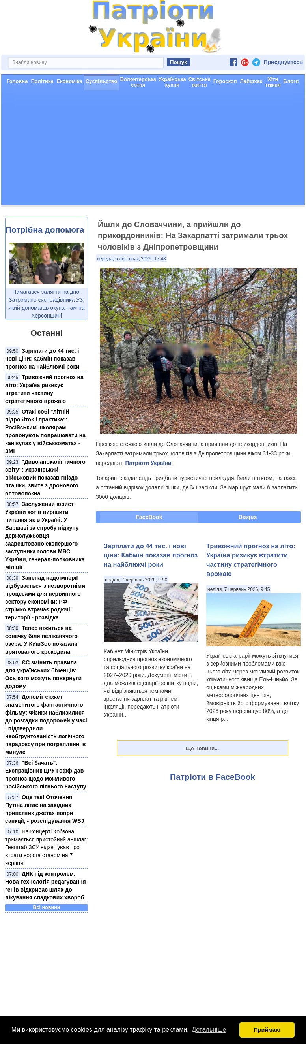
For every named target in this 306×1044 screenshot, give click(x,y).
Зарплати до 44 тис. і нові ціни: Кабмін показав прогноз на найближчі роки (42, 359)
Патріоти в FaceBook (212, 776)
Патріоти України (148, 463)
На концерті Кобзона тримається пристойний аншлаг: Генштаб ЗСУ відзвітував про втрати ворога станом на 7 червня (46, 847)
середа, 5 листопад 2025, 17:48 (131, 258)
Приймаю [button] (267, 1030)
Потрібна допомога (45, 229)
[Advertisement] (153, 149)
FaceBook (149, 517)
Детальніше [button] (209, 1029)
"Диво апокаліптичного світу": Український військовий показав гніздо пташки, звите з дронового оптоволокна (45, 478)
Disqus (248, 517)
